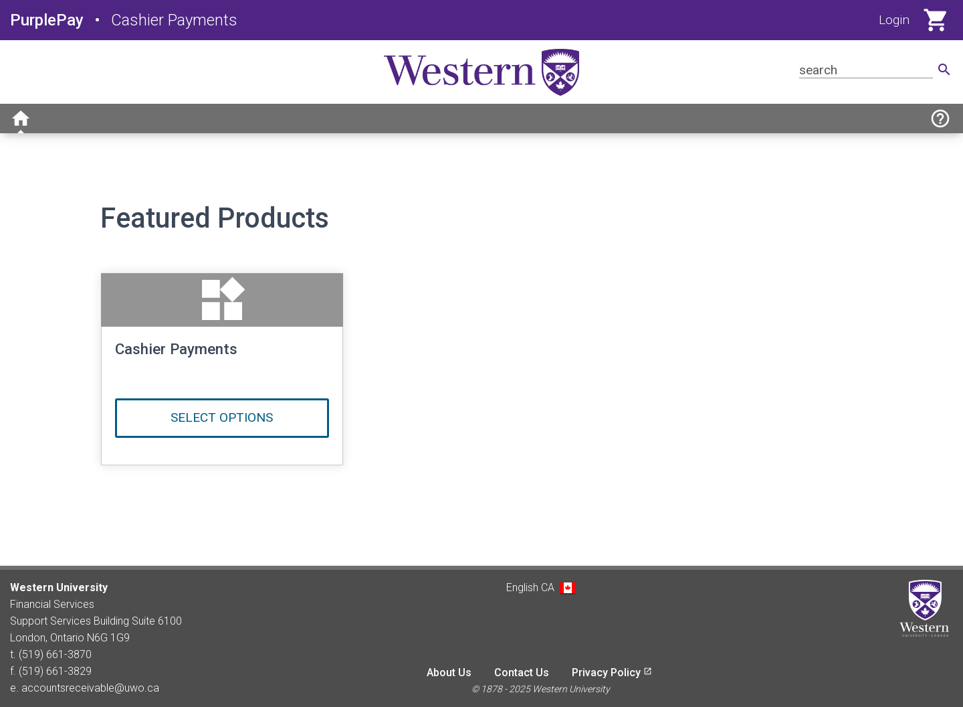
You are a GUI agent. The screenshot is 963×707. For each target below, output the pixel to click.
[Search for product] (866, 70)
